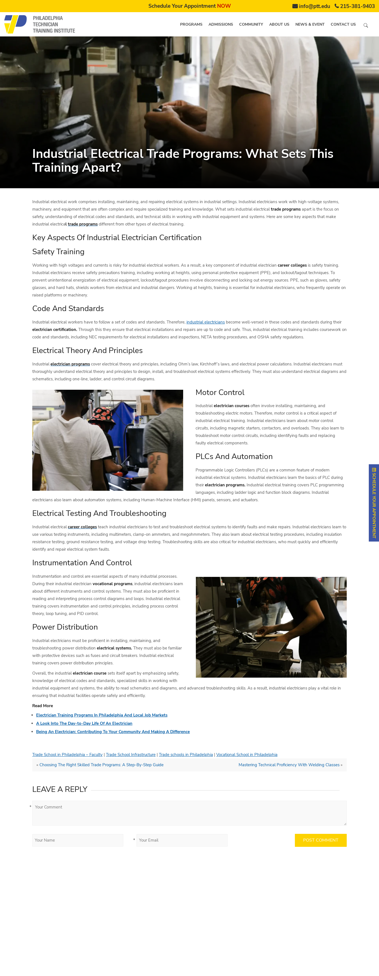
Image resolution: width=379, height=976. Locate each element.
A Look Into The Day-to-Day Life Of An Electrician (84, 723)
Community (251, 24)
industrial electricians (205, 322)
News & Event (310, 24)
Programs (191, 24)
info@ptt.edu (314, 6)
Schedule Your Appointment (189, 6)
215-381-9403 (357, 6)
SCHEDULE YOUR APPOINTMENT (374, 503)
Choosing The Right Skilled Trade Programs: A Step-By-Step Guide (101, 765)
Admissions (221, 24)
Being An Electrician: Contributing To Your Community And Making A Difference (113, 731)
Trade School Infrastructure (131, 754)
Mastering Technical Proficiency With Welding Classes (289, 765)
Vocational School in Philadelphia (246, 754)
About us (279, 24)
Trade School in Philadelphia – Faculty (67, 754)
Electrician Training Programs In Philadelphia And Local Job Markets (101, 715)
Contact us (343, 24)
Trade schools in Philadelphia (186, 754)
